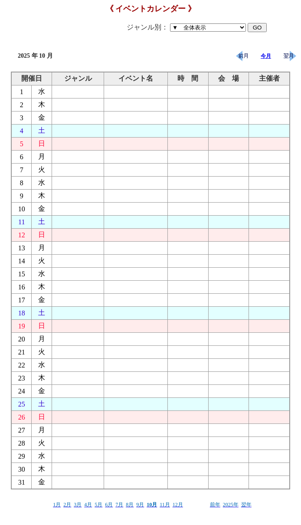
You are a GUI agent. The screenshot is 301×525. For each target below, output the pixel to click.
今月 (266, 56)
